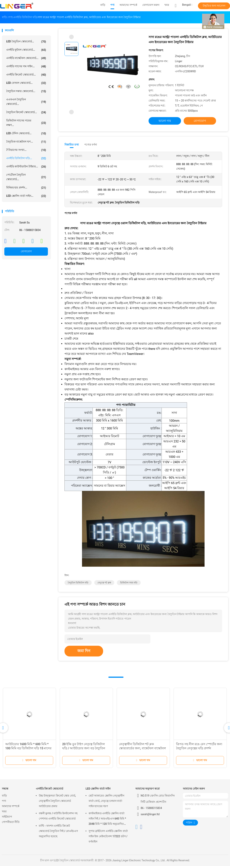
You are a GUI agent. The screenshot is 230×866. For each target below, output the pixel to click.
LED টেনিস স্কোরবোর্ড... (26, 133)
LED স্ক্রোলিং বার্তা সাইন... (26, 196)
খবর (4, 811)
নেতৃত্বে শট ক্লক (104, 582)
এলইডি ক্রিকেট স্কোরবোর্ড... (26, 75)
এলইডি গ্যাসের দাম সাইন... (26, 66)
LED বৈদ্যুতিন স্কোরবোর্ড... (26, 41)
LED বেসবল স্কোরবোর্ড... (26, 83)
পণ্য (4, 800)
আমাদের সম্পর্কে (10, 806)
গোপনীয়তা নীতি (11, 821)
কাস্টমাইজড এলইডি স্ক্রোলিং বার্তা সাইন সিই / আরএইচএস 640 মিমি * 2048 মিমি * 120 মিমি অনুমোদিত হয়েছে (107, 819)
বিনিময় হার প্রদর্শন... (26, 188)
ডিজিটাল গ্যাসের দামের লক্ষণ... (26, 123)
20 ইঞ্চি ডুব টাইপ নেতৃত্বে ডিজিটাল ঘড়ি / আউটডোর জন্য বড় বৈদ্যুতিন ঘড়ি (83, 748)
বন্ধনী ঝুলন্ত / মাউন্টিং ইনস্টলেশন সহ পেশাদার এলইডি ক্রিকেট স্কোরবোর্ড (58, 816)
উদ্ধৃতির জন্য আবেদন (214, 5)
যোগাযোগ (26, 251)
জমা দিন (83, 651)
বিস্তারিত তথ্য (71, 144)
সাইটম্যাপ (7, 816)
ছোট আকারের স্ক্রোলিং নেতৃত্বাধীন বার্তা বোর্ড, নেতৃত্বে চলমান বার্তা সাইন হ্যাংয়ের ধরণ (106, 801)
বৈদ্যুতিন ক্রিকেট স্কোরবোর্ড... (26, 112)
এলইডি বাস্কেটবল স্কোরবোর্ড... (26, 58)
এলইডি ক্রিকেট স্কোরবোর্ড (49, 788)
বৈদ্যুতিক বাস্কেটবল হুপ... (26, 142)
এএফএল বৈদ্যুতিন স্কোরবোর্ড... (26, 101)
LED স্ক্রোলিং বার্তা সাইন (98, 788)
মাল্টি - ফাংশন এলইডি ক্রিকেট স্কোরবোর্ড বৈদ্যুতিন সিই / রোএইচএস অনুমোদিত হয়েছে (58, 831)
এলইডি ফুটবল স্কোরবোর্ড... (26, 50)
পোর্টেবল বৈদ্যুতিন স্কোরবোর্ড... (26, 177)
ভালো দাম (165, 121)
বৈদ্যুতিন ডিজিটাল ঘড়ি (78, 582)
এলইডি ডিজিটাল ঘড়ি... (26, 158)
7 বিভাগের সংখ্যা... (26, 150)
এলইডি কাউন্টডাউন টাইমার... (26, 166)
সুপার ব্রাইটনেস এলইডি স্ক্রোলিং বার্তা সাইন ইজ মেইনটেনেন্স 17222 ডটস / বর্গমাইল (108, 836)
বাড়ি (4, 795)
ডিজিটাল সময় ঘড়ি (128, 582)
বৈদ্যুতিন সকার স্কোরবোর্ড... (26, 91)
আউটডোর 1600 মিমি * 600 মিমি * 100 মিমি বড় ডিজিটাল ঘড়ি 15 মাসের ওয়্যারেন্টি (28, 748)
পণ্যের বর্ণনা (90, 144)
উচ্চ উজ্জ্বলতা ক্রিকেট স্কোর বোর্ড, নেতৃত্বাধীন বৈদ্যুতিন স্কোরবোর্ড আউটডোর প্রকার (57, 801)
